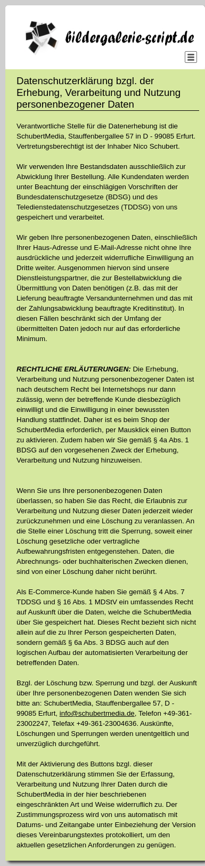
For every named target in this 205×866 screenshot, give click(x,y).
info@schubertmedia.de (97, 713)
